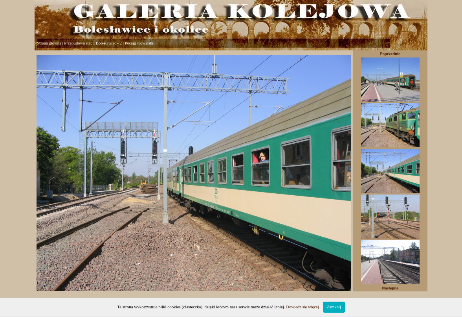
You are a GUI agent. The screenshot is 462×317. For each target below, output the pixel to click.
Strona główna (49, 43)
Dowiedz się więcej (302, 307)
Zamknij (334, 307)
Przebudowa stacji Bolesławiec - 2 (93, 43)
